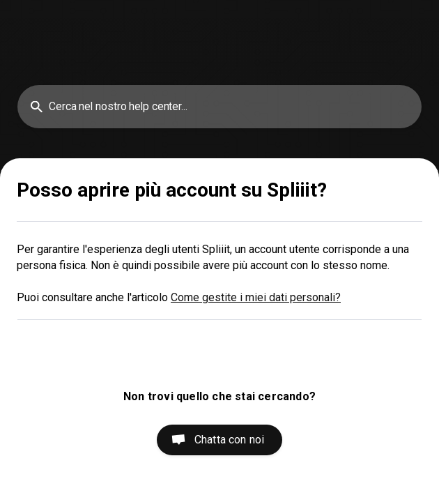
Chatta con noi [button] (229, 439)
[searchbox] (219, 106)
